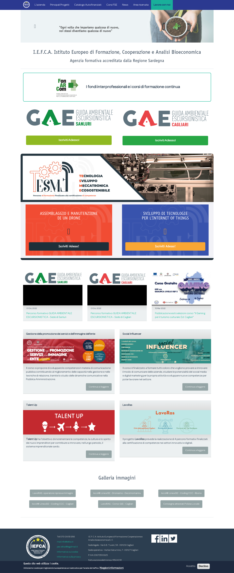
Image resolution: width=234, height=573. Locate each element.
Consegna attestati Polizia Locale (181, 504)
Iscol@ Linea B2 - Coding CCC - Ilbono (181, 493)
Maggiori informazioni (112, 569)
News (125, 5)
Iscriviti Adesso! (69, 140)
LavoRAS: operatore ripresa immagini (53, 493)
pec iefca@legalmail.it (67, 547)
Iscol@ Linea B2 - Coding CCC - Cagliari (53, 504)
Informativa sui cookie (67, 552)
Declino (203, 567)
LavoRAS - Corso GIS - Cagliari (117, 504)
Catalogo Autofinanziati (87, 5)
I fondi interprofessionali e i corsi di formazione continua (117, 87)
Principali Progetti (59, 5)
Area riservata (141, 5)
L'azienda (40, 5)
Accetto (190, 567)
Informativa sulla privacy (69, 557)
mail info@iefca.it (65, 542)
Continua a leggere (99, 387)
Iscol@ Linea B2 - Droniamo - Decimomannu (117, 493)
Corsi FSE (111, 5)
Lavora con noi (162, 5)
